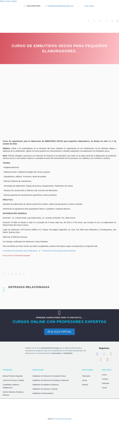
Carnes (84, 380)
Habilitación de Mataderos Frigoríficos (46, 385)
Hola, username (112, 21)
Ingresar (106, 21)
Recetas (85, 385)
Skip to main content (8, 1)
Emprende (94, 21)
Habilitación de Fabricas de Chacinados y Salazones (51, 380)
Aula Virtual (89, 6)
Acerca (104, 375)
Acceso (104, 388)
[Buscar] (117, 21)
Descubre (100, 21)
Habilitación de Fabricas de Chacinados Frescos (49, 376)
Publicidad (105, 383)
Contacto (105, 379)
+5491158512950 (33, 6)
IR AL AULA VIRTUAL (59, 331)
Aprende (88, 21)
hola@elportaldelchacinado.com (61, 6)
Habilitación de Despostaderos (43, 393)
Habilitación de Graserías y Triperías (45, 389)
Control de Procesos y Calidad (13, 380)
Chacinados (86, 376)
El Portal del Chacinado (62, 419)
